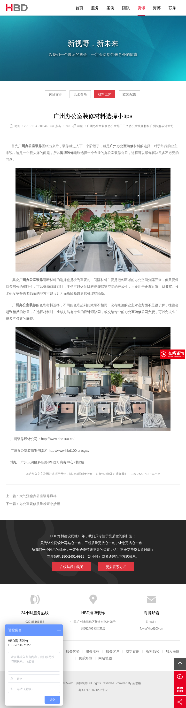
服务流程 (92, 651)
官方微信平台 (180, 689)
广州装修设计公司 (161, 126)
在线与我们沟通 (72, 567)
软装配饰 (129, 94)
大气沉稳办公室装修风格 (38, 496)
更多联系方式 (116, 567)
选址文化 (55, 94)
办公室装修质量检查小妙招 (39, 504)
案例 (110, 8)
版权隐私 (152, 651)
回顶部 (180, 664)
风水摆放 (80, 94)
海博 (157, 8)
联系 (172, 8)
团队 (126, 8)
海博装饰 (17, 7)
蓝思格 (136, 683)
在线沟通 (180, 677)
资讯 (141, 8)
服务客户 (112, 651)
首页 (79, 8)
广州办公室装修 (97, 126)
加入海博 (172, 651)
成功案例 (132, 651)
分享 (180, 702)
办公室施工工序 (118, 126)
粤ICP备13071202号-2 (93, 690)
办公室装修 (33, 146)
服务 (95, 8)
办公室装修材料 (139, 126)
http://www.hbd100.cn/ (57, 439)
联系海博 (85, 658)
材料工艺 (104, 94)
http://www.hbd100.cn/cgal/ (68, 450)
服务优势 (72, 651)
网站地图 (105, 658)
